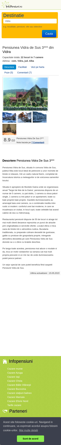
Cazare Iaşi (13, 376)
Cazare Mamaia (16, 397)
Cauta (49, 33)
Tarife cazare (14, 405)
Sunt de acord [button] (30, 438)
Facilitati (22, 67)
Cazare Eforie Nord (17, 401)
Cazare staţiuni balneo (19, 393)
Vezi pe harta (37, 67)
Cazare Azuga (15, 372)
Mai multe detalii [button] (28, 430)
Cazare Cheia (14, 380)
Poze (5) (8, 72)
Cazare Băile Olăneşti (19, 384)
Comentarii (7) (24, 72)
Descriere (9, 67)
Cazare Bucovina (16, 389)
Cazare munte (15, 368)
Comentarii (37, 142)
